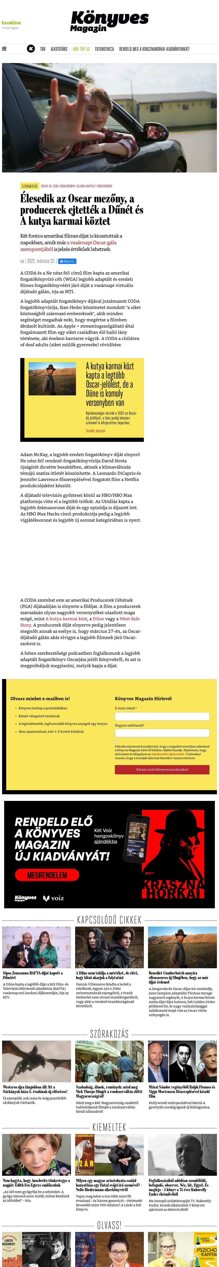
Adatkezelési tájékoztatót (167, 754)
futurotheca (106, 49)
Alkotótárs (60, 49)
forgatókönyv (67, 186)
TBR (44, 49)
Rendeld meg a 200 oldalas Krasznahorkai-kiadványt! (164, 40)
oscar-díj (46, 186)
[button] (4, 49)
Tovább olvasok (95, 431)
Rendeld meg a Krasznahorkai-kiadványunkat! (155, 49)
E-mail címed (126, 709)
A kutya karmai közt (66, 619)
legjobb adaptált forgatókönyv (94, 186)
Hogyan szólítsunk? (129, 725)
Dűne (98, 619)
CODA (56, 186)
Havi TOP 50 (83, 49)
